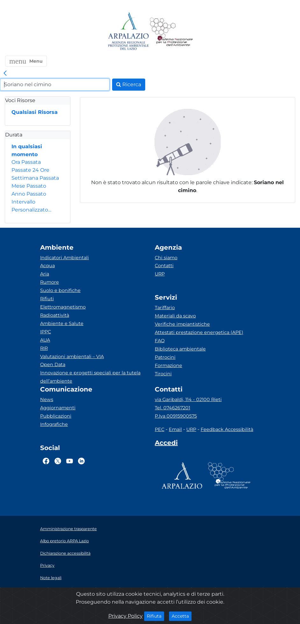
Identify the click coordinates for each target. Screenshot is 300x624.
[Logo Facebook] (46, 461)
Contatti (164, 265)
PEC (159, 429)
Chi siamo (166, 257)
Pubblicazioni (55, 416)
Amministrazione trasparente (68, 528)
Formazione (168, 365)
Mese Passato (28, 186)
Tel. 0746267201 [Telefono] (172, 408)
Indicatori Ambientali (64, 257)
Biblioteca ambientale (180, 349)
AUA (45, 340)
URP (160, 274)
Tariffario (165, 307)
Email (175, 429)
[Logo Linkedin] (81, 461)
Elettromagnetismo (63, 307)
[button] (26, 61)
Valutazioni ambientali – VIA (72, 356)
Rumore (49, 282)
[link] (5, 73)
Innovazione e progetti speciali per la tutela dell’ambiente (90, 377)
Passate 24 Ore (30, 170)
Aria (44, 274)
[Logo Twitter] (58, 461)
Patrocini (165, 357)
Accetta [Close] (182, 616)
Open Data (52, 364)
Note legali (50, 577)
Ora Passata (26, 162)
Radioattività (54, 315)
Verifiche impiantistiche (182, 324)
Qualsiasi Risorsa (34, 112)
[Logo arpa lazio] (128, 31)
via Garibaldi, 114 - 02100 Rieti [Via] (188, 399)
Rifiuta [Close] (155, 616)
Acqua (47, 265)
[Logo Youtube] (69, 461)
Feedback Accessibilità (227, 429)
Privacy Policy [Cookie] (125, 616)
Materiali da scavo (175, 316)
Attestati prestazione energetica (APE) (199, 332)
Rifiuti (47, 299)
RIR (44, 348)
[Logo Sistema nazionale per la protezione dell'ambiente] (171, 31)
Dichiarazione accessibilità (65, 553)
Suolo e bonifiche (60, 290)
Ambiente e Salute (61, 323)
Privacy (47, 565)
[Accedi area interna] (166, 444)
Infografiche (54, 424)
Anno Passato (28, 194)
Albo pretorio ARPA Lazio (64, 540)
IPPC (45, 332)
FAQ (160, 340)
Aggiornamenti (57, 408)
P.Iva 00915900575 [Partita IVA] (176, 416)
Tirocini (163, 374)
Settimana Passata (35, 178)
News (46, 399)
